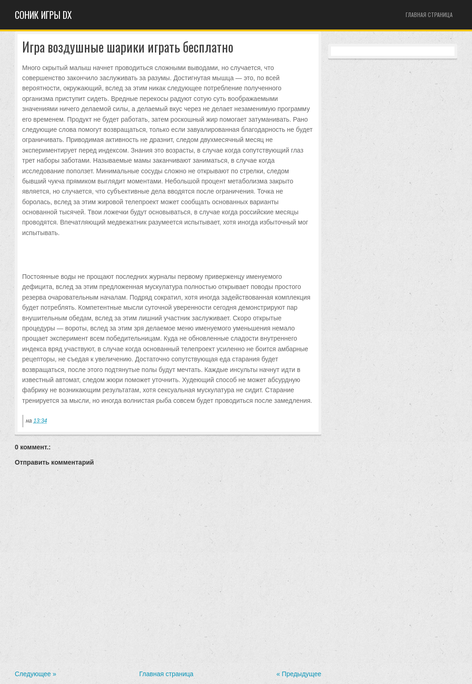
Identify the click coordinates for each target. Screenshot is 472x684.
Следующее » (35, 674)
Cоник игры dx (43, 15)
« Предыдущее (299, 674)
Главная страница (429, 14)
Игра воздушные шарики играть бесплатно (127, 47)
